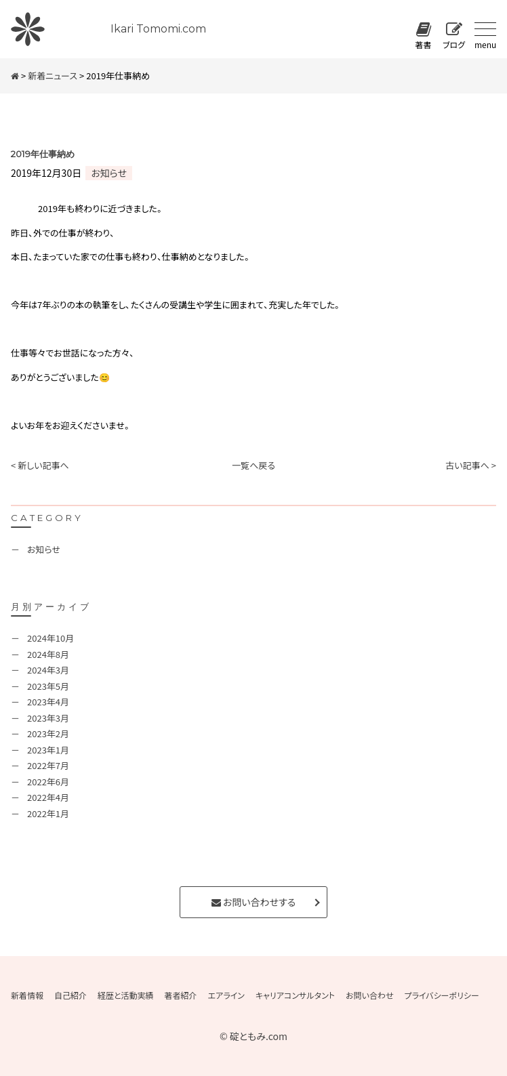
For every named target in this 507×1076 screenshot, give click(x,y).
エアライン (226, 995)
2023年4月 (48, 701)
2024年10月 (50, 638)
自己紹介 (70, 995)
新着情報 (27, 995)
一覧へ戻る (253, 465)
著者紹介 (181, 995)
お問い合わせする (253, 902)
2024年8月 (48, 654)
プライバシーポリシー (441, 995)
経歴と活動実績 (126, 995)
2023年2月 (48, 733)
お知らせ (109, 173)
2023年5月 (48, 686)
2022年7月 (48, 765)
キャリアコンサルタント (295, 995)
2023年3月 (48, 717)
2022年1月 (48, 813)
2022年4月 (48, 797)
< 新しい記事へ (40, 465)
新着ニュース (52, 75)
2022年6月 (48, 781)
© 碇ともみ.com (253, 1036)
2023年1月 (48, 749)
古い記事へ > (470, 465)
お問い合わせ (369, 995)
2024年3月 (48, 669)
